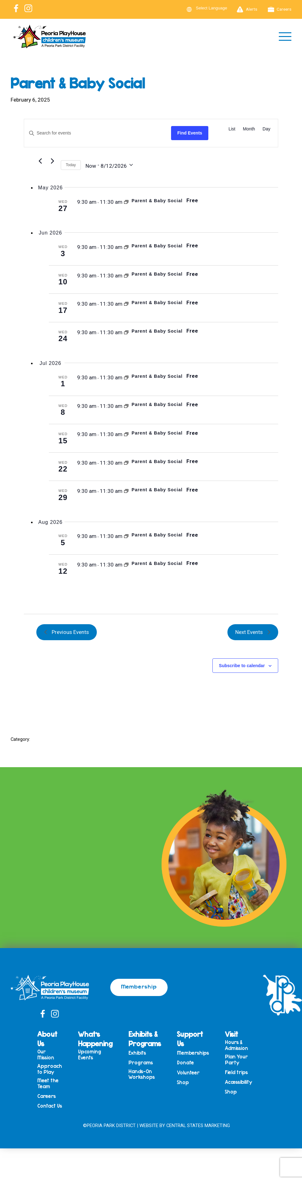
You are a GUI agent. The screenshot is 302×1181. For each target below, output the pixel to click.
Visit (231, 1034)
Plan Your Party (236, 1059)
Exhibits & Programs (144, 1038)
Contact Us (49, 1106)
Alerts (247, 9)
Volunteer (188, 1073)
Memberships (193, 1053)
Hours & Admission (236, 1045)
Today (71, 165)
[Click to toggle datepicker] (109, 165)
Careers (280, 9)
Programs (140, 1063)
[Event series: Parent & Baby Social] (126, 202)
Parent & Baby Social (157, 200)
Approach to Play (49, 1069)
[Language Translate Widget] (215, 8)
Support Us (190, 1038)
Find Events (189, 132)
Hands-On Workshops (141, 1074)
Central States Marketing (198, 1125)
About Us (47, 1038)
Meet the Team (48, 1083)
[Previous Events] (40, 161)
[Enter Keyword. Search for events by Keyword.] (97, 133)
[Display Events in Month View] (249, 129)
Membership (139, 986)
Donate (185, 1063)
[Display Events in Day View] (266, 129)
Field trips (236, 1072)
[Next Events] (52, 161)
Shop (183, 1082)
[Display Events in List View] (231, 129)
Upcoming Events (89, 1054)
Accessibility (238, 1082)
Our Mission (45, 1054)
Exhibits (137, 1053)
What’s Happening (95, 1038)
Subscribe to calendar (242, 665)
